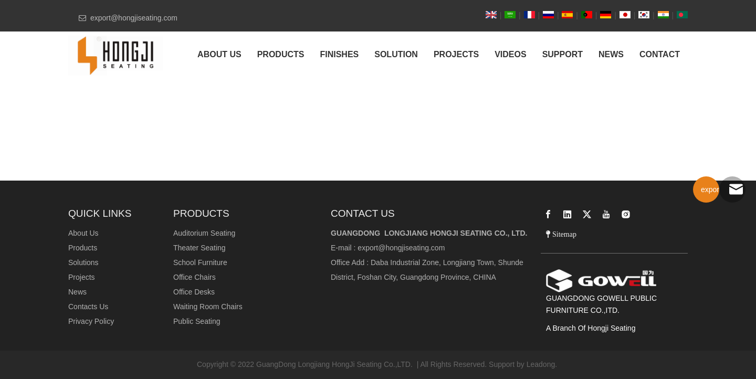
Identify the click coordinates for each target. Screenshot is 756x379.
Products (82, 248)
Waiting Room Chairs (208, 306)
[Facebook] (548, 214)
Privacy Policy (91, 321)
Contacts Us (88, 306)
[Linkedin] (567, 214)
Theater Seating (199, 248)
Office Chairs (194, 277)
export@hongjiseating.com (401, 248)
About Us (83, 233)
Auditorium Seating (204, 233)
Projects (81, 277)
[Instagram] (625, 214)
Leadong (541, 364)
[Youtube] (606, 214)
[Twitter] (587, 214)
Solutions (83, 262)
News (77, 292)
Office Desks (194, 292)
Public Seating (196, 321)
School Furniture (200, 262)
